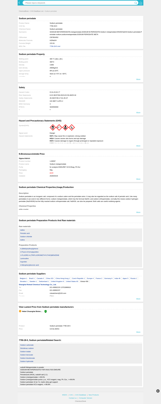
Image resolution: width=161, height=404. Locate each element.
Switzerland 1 (44, 281)
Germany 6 (108, 278)
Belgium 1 (23, 278)
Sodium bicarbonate (27, 358)
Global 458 (84, 281)
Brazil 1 (32, 278)
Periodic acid (25, 233)
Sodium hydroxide (26, 361)
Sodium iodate (25, 351)
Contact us (73, 398)
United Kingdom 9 (57, 281)
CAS (71, 395)
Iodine (22, 240)
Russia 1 (133, 278)
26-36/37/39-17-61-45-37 (59, 98)
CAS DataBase (80, 395)
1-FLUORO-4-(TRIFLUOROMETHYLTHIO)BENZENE (39, 255)
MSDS (64, 395)
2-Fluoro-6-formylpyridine (29, 252)
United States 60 (72, 281)
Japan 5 (125, 278)
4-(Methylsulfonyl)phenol (29, 249)
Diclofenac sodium (27, 348)
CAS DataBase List (36, 11)
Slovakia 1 (23, 281)
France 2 (99, 278)
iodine (22, 230)
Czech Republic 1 (78, 278)
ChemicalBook (24, 11)
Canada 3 (40, 278)
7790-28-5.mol (55, 46)
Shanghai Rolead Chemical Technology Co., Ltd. (37, 284)
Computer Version (85, 398)
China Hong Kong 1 (63, 278)
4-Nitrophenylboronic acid (29, 265)
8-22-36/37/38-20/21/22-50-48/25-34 (63, 95)
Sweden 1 (33, 281)
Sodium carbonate (27, 345)
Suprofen (23, 262)
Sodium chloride (26, 237)
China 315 (49, 278)
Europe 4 (90, 278)
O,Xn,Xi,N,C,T (55, 92)
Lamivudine (24, 258)
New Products (94, 395)
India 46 (117, 278)
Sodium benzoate (26, 355)
